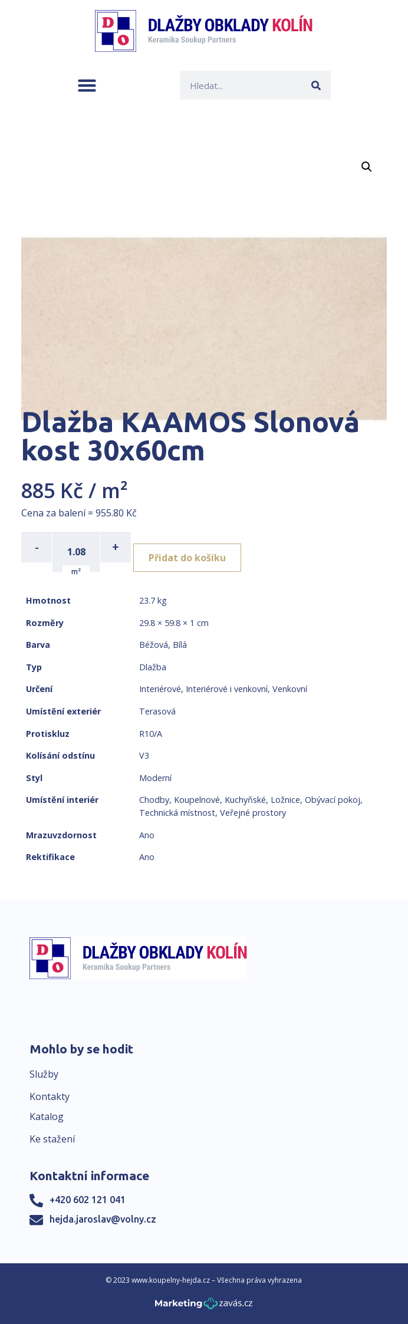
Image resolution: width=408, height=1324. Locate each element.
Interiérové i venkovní (227, 688)
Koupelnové (197, 799)
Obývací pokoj (332, 799)
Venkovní (289, 688)
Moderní (155, 777)
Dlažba (152, 667)
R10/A (150, 733)
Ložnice (285, 799)
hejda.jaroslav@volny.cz (103, 1219)
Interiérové (160, 688)
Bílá (180, 644)
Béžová (153, 644)
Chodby (154, 799)
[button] (87, 85)
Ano (146, 835)
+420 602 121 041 (88, 1199)
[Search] (316, 85)
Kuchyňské (245, 799)
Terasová (157, 711)
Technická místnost (177, 812)
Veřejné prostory (253, 812)
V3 (144, 755)
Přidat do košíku (187, 557)
